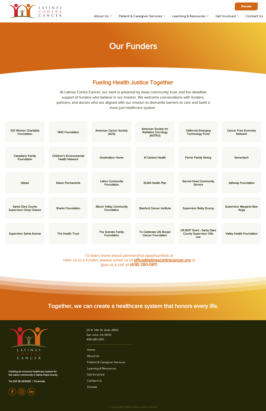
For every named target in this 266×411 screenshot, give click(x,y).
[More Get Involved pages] (238, 16)
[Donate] (246, 6)
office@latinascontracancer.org (162, 260)
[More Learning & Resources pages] (207, 16)
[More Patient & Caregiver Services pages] (164, 16)
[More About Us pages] (111, 16)
